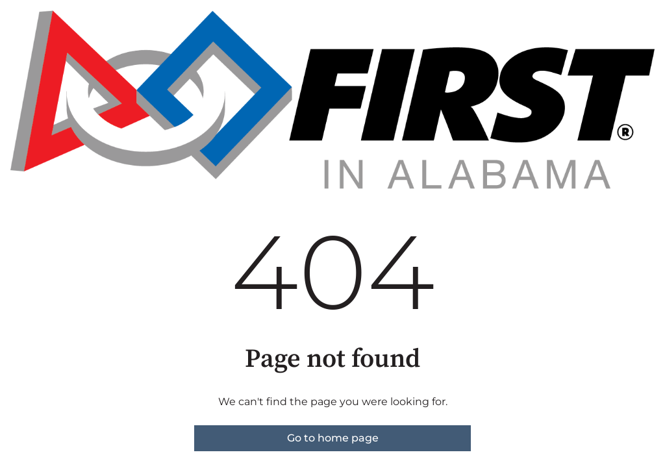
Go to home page (333, 438)
